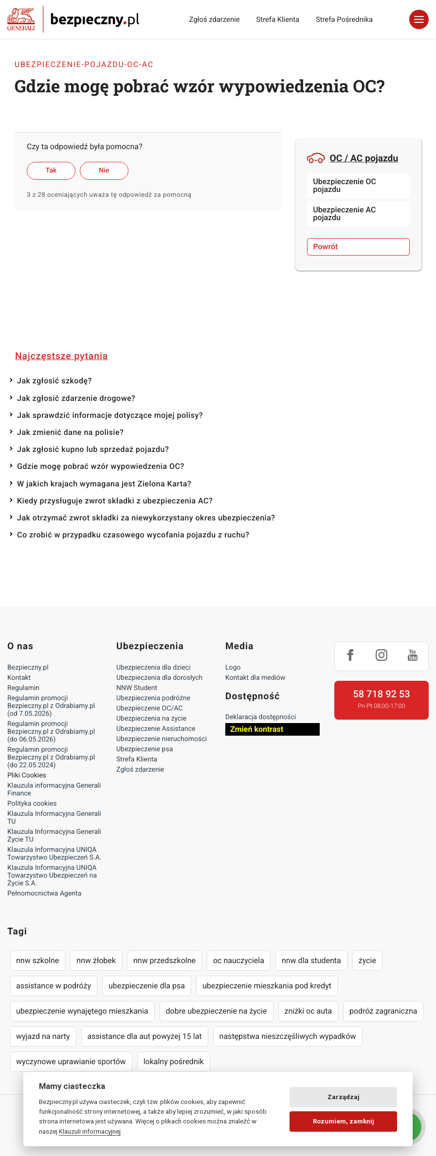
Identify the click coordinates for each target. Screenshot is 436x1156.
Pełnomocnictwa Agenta (44, 893)
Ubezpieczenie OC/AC (149, 708)
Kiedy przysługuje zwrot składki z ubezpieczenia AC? (115, 500)
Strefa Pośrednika (344, 19)
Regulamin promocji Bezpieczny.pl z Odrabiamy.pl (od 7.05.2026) (51, 706)
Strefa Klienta (278, 19)
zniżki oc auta (308, 1011)
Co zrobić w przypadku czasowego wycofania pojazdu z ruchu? (133, 534)
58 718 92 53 (381, 694)
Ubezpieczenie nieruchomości (161, 739)
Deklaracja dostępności (260, 717)
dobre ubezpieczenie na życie (216, 1011)
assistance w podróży (53, 985)
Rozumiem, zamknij (343, 1121)
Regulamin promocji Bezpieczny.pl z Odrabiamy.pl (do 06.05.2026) (51, 731)
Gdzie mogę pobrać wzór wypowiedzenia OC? (100, 466)
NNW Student (136, 688)
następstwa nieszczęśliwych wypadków (287, 1036)
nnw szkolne (37, 960)
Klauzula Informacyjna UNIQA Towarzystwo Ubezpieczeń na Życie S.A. (52, 875)
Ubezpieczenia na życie (151, 719)
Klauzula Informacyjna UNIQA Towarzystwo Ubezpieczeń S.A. (54, 854)
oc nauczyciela (238, 960)
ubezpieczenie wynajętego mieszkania (82, 1011)
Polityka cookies (31, 804)
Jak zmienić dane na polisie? (70, 432)
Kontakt (19, 678)
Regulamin (23, 688)
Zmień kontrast (256, 729)
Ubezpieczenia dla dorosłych (159, 678)
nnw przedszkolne (164, 960)
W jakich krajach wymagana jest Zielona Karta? (104, 483)
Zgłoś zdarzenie (214, 19)
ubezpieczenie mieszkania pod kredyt (266, 985)
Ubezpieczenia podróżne (153, 698)
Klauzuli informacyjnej (90, 1131)
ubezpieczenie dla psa (147, 985)
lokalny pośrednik (174, 1061)
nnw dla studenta (311, 960)
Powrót (325, 246)
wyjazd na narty (43, 1036)
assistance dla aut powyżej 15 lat (145, 1036)
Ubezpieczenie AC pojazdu (344, 213)
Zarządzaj (343, 1097)
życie (367, 960)
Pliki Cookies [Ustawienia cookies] (26, 775)
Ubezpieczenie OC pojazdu (344, 185)
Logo (232, 668)
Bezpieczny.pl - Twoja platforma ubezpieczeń (73, 19)
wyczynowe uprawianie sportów (71, 1061)
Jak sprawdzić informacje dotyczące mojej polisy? (110, 415)
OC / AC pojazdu (352, 158)
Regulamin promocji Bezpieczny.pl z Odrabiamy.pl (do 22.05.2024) (51, 757)
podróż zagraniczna (383, 1011)
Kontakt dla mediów (255, 678)
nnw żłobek (96, 960)
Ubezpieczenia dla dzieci (153, 668)
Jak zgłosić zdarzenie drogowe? (76, 398)
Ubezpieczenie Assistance (156, 729)
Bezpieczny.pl (28, 668)
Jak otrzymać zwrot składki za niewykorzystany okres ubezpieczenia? (146, 517)
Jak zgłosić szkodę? (54, 380)
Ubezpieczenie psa (144, 749)
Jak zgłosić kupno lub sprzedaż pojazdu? (93, 449)
